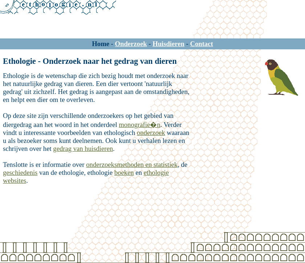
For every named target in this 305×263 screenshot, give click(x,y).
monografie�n (139, 124)
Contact (201, 44)
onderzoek (151, 132)
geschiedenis (20, 172)
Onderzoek (131, 44)
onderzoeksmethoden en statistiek (132, 164)
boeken (124, 172)
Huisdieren (168, 44)
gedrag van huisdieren (83, 148)
